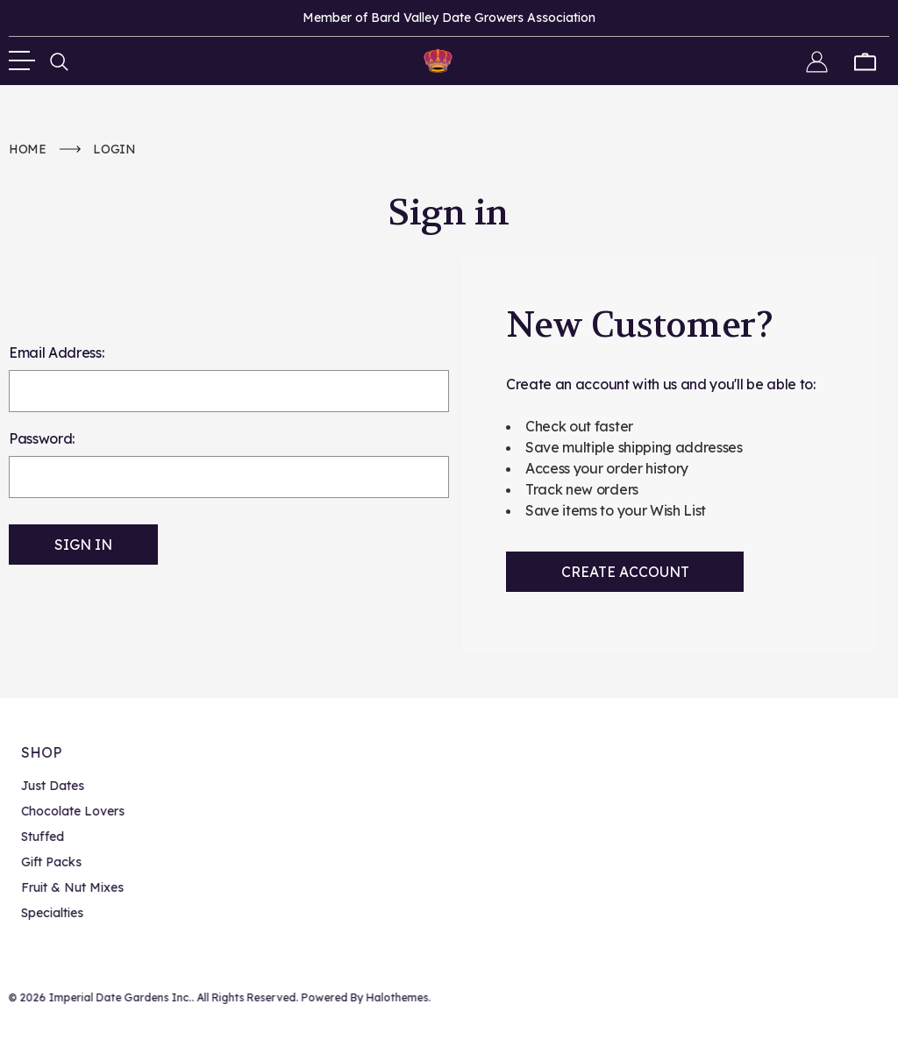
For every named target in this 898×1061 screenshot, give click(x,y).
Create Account (625, 571)
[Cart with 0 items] (865, 60)
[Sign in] (817, 60)
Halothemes (395, 997)
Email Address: (56, 352)
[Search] (59, 60)
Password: (42, 438)
